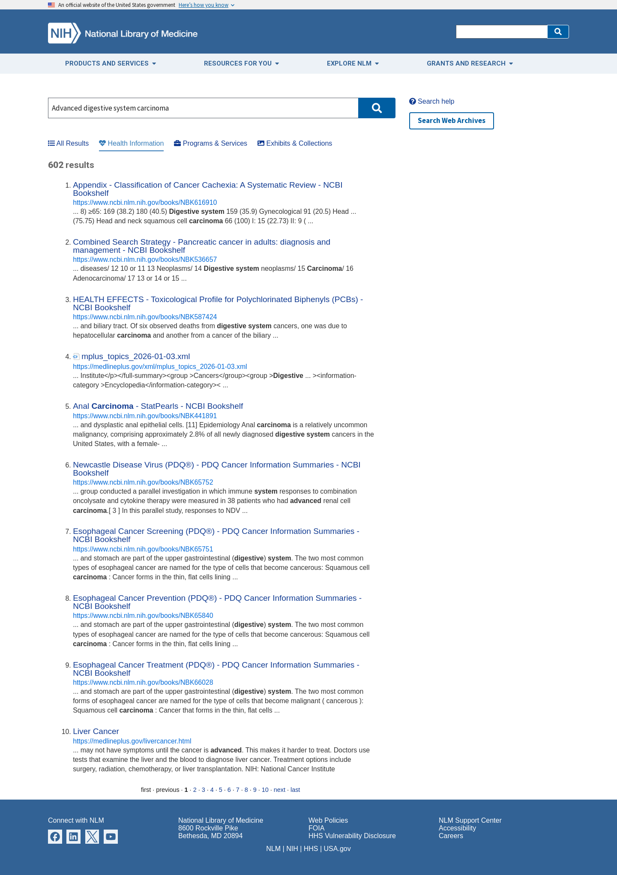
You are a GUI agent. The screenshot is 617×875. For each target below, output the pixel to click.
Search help (432, 101)
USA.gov (337, 848)
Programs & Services (210, 143)
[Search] (501, 32)
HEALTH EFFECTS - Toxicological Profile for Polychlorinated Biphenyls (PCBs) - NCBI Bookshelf (218, 303)
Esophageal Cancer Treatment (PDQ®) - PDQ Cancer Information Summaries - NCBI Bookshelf (216, 668)
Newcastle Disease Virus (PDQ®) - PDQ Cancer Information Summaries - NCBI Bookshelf (216, 468)
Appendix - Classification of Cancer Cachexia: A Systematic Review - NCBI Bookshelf (207, 189)
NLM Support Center (470, 820)
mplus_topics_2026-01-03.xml (135, 356)
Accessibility (457, 828)
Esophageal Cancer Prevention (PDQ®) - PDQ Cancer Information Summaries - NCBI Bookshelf (217, 602)
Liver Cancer (96, 731)
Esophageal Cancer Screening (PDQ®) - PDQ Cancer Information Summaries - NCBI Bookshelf (216, 535)
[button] (558, 32)
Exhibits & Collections (295, 143)
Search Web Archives (451, 120)
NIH (292, 848)
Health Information (131, 143)
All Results (68, 143)
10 (265, 789)
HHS (311, 848)
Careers (451, 835)
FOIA (316, 828)
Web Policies (328, 820)
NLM (273, 848)
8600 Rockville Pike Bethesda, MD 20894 (210, 831)
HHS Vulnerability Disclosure (352, 835)
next (279, 789)
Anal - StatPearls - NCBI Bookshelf (158, 406)
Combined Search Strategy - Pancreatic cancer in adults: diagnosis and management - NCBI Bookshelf (201, 246)
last (295, 789)
